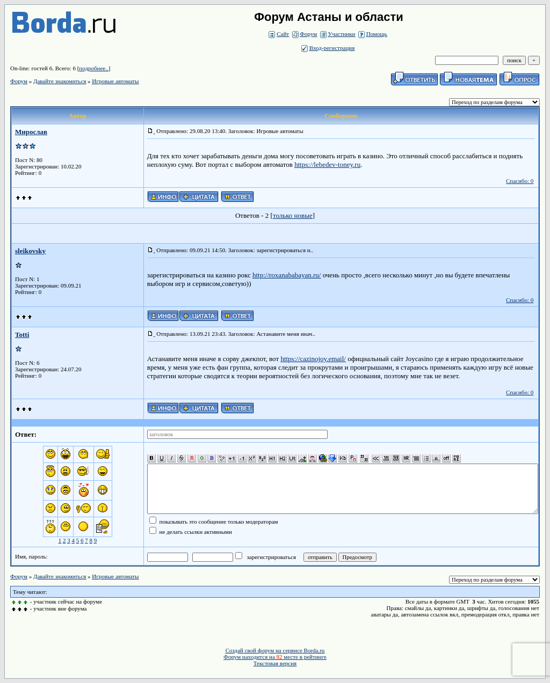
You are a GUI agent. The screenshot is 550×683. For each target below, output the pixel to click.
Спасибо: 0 (519, 181)
